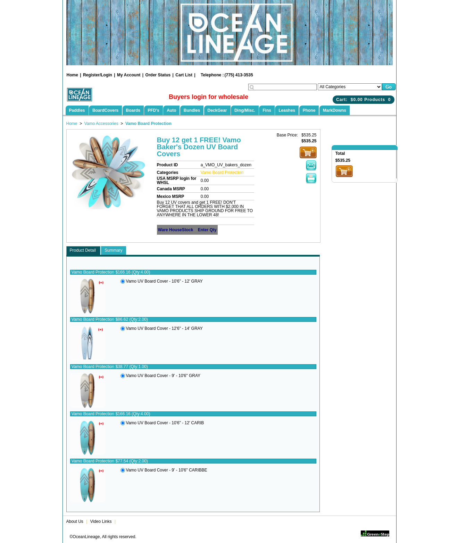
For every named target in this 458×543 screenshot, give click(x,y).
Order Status (158, 75)
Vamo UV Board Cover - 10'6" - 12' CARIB (165, 422)
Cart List (183, 75)
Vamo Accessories (101, 123)
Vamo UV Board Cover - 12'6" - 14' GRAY (164, 328)
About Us (74, 521)
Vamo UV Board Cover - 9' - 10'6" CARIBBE (166, 470)
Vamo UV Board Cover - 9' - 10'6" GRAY (163, 375)
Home (72, 75)
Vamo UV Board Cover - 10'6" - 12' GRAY (164, 281)
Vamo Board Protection (148, 123)
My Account (129, 75)
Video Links (101, 521)
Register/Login (97, 75)
